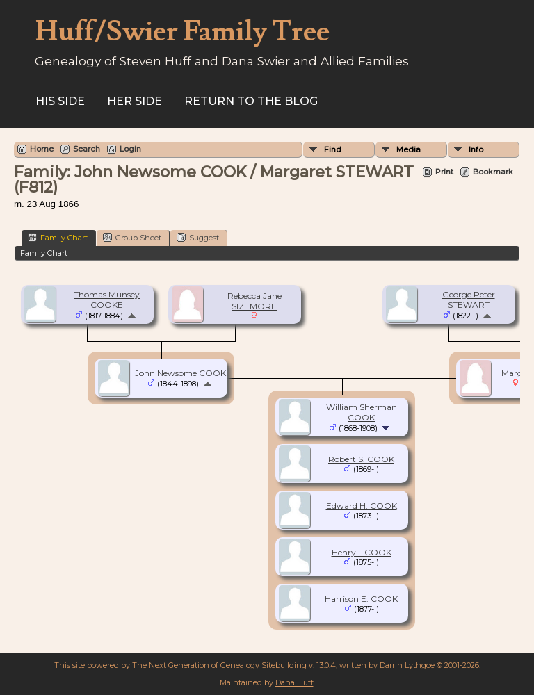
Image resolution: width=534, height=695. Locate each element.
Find (332, 149)
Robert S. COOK (361, 459)
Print (444, 172)
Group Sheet (132, 237)
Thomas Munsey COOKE (107, 299)
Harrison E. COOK (361, 599)
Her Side (134, 101)
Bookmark (493, 172)
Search (86, 149)
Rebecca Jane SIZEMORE (254, 301)
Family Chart (58, 237)
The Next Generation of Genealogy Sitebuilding (219, 665)
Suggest (198, 237)
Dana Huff (294, 682)
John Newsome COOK (180, 373)
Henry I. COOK (361, 552)
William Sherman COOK (361, 412)
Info (476, 149)
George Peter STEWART (468, 299)
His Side (60, 101)
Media (408, 149)
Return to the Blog (251, 101)
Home (42, 149)
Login (130, 149)
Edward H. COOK (361, 505)
